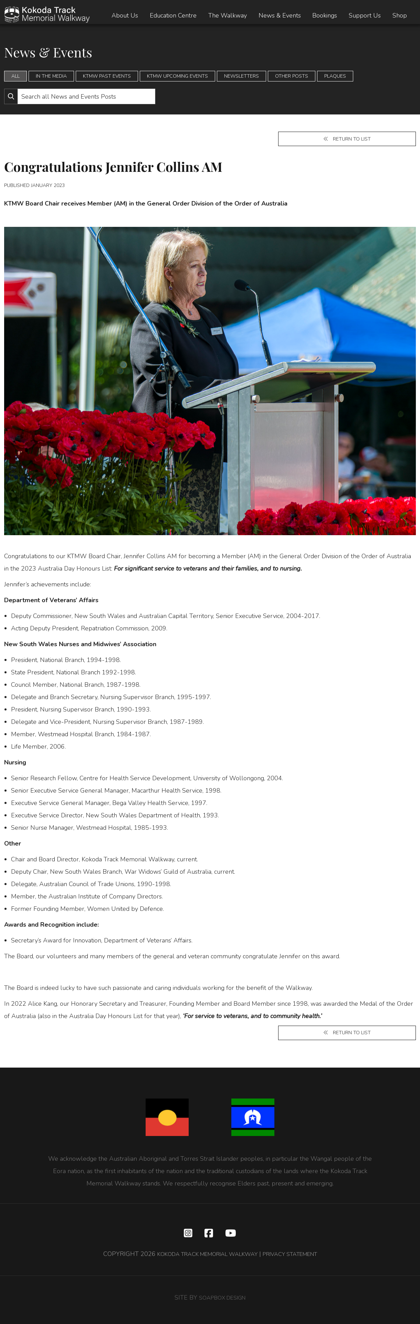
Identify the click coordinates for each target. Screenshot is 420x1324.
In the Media (51, 76)
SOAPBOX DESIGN (222, 1302)
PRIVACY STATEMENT (297, 1259)
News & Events (280, 15)
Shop (399, 15)
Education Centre (173, 15)
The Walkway (227, 15)
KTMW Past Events (107, 76)
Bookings (324, 15)
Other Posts (291, 76)
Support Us (365, 15)
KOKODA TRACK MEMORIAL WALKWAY (202, 1259)
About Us (125, 15)
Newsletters (241, 76)
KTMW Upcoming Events (177, 76)
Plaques (335, 76)
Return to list (347, 139)
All (15, 76)
